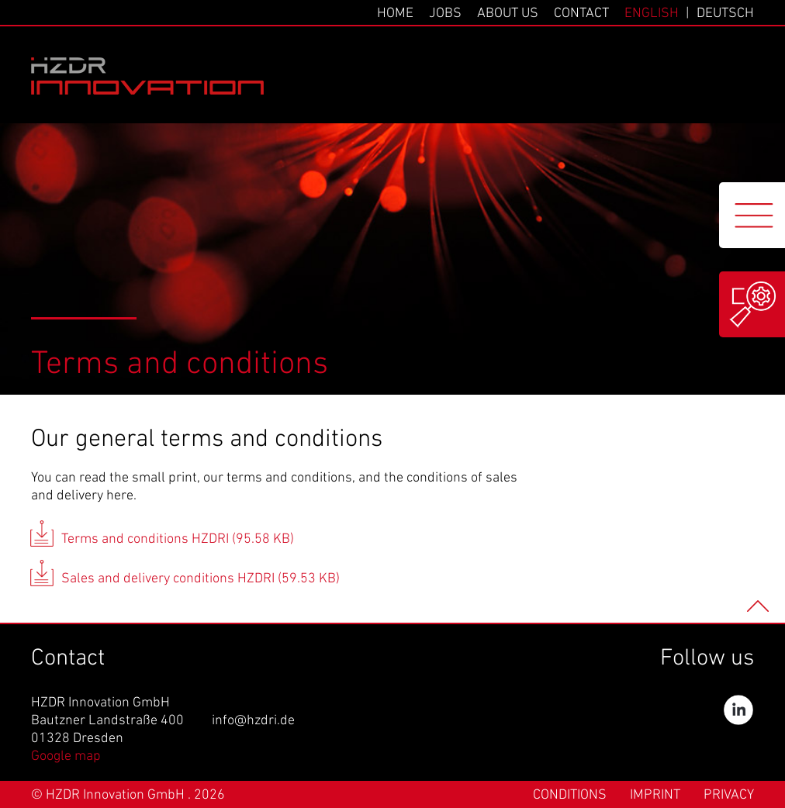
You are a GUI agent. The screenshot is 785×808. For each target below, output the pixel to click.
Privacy (729, 795)
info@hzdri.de (253, 720)
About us (507, 13)
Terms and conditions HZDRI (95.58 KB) (177, 539)
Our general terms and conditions (206, 439)
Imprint (655, 795)
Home (395, 13)
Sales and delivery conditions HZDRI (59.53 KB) (200, 578)
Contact (581, 13)
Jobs (445, 13)
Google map (66, 756)
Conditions (570, 795)
